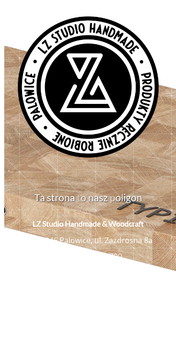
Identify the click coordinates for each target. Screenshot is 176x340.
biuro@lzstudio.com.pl (94, 272)
